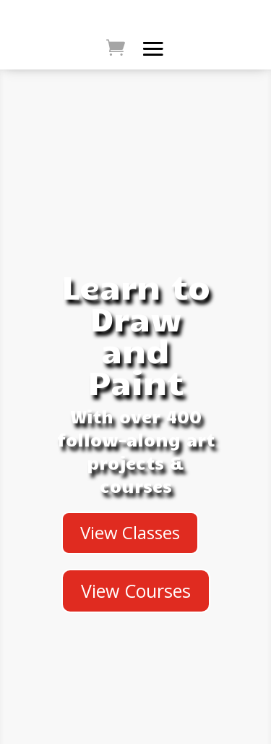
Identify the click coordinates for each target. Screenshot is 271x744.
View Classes (130, 532)
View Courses (136, 590)
